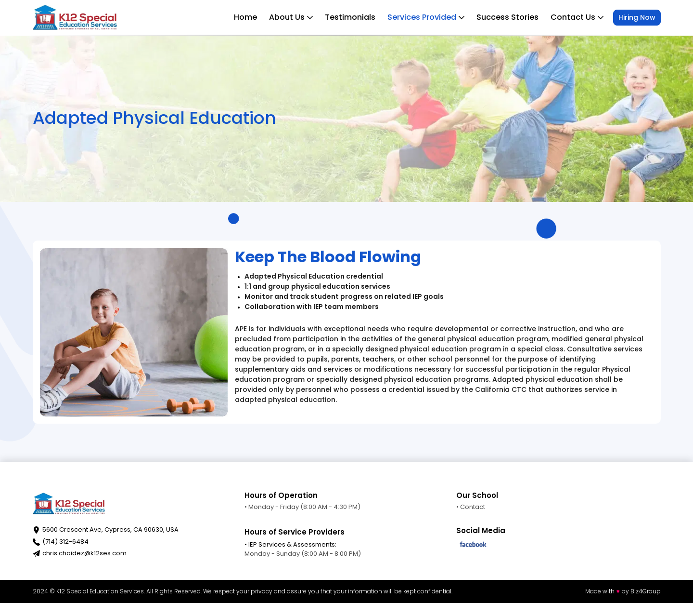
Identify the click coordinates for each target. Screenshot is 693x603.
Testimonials (350, 17)
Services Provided (425, 17)
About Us (291, 17)
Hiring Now (636, 17)
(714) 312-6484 (65, 541)
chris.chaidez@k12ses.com (84, 553)
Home (245, 17)
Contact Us (577, 17)
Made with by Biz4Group (622, 591)
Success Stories (507, 17)
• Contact (470, 506)
